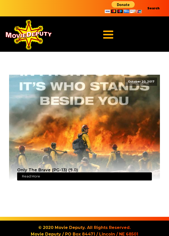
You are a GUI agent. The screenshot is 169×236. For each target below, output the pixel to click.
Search (153, 8)
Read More (31, 176)
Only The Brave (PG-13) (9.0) (47, 170)
